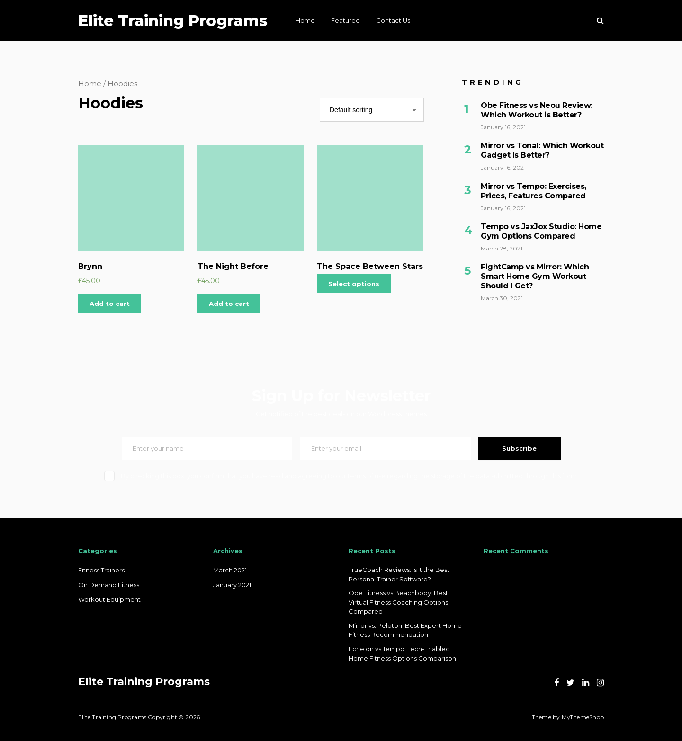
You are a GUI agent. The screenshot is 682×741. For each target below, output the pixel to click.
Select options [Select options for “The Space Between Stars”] (353, 283)
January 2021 (232, 585)
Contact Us (393, 20)
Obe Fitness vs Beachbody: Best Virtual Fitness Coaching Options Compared (398, 602)
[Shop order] (372, 110)
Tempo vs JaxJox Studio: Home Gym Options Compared (541, 231)
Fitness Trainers (101, 570)
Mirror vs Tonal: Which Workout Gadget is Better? (542, 150)
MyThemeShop (583, 717)
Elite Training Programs (173, 20)
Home (305, 20)
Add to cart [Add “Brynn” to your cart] (110, 303)
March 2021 (230, 570)
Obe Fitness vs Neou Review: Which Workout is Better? (536, 110)
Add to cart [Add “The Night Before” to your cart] (229, 303)
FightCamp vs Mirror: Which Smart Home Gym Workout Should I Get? (535, 276)
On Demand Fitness (108, 585)
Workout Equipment (109, 599)
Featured (345, 20)
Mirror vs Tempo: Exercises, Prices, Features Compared (533, 191)
